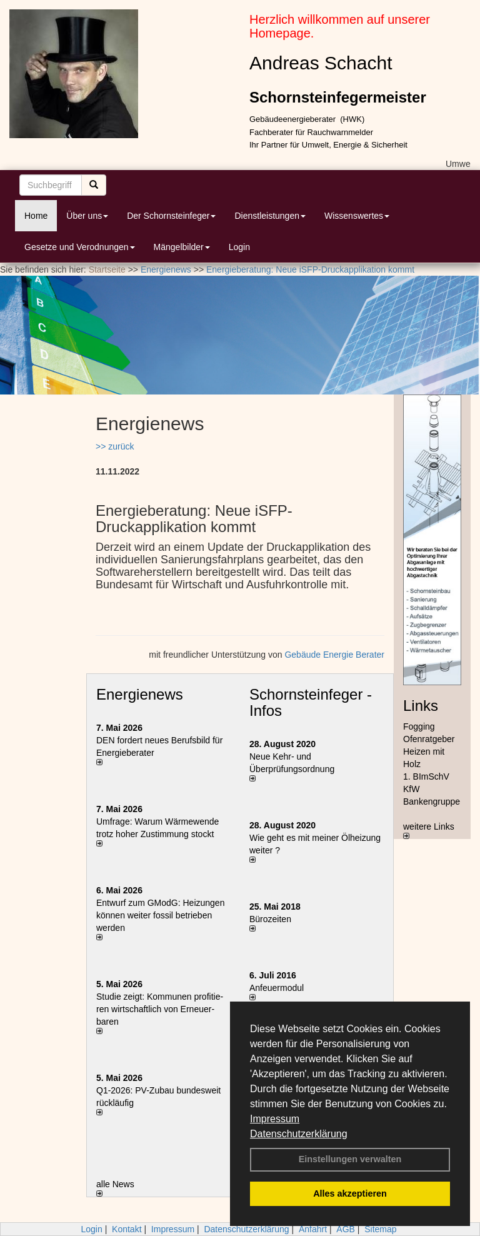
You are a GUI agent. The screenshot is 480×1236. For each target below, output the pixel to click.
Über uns (87, 216)
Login (239, 247)
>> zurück (115, 446)
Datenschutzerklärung (299, 1133)
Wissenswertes (356, 216)
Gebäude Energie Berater (334, 655)
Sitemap (380, 1229)
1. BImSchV (426, 776)
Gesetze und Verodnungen (79, 247)
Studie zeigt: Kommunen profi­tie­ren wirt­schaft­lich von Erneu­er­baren (159, 1009)
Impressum (274, 1118)
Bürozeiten (270, 919)
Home (36, 216)
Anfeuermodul (276, 988)
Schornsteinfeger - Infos (310, 702)
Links (420, 705)
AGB (345, 1229)
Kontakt (126, 1229)
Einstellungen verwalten (350, 1159)
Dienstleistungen (270, 216)
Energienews (139, 694)
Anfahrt (313, 1229)
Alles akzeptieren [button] (350, 1193)
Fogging (419, 726)
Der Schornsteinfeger (171, 216)
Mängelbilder (182, 247)
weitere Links (428, 830)
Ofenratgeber (429, 739)
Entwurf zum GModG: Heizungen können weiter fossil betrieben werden (160, 915)
